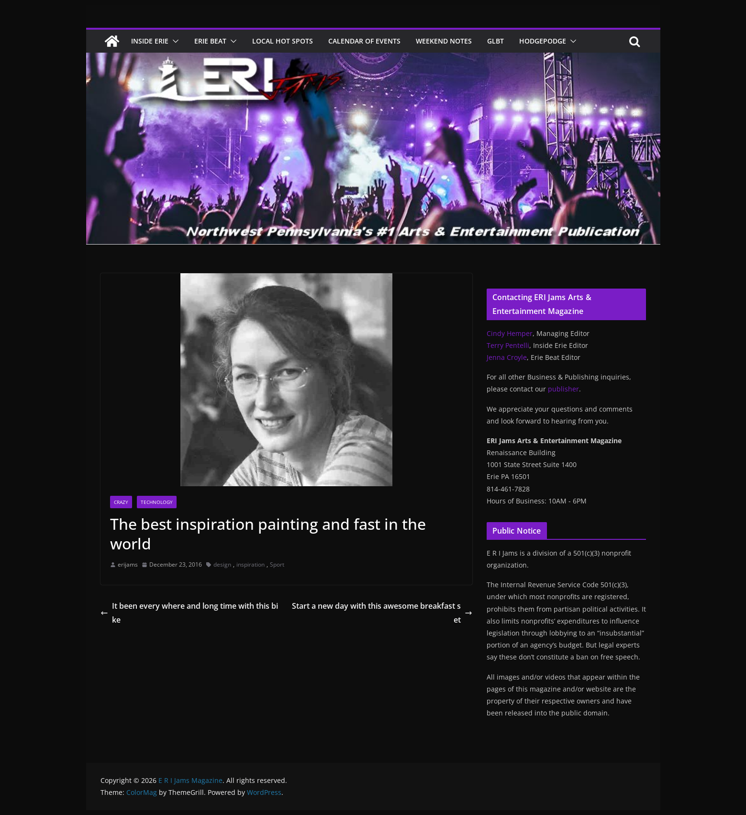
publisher (563, 388)
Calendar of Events (364, 40)
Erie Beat (210, 40)
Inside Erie (149, 40)
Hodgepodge (542, 40)
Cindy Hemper (510, 333)
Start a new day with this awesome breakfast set (382, 613)
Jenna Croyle (507, 357)
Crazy (121, 502)
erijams (128, 564)
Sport (277, 564)
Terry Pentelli (508, 345)
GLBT (495, 40)
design (222, 564)
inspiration (250, 564)
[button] (173, 41)
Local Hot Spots (282, 40)
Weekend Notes (444, 40)
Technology (157, 502)
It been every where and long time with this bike (189, 613)
